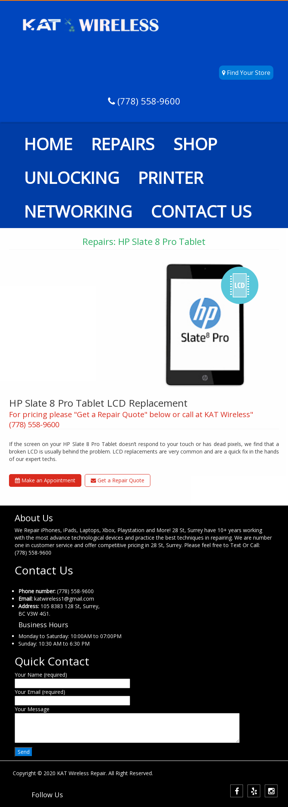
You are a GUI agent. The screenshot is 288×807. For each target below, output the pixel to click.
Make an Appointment (45, 480)
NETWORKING (78, 211)
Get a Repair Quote (117, 480)
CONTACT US (201, 211)
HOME (48, 144)
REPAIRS (122, 144)
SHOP (195, 144)
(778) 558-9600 (147, 101)
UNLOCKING (71, 177)
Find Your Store (246, 73)
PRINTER (170, 177)
